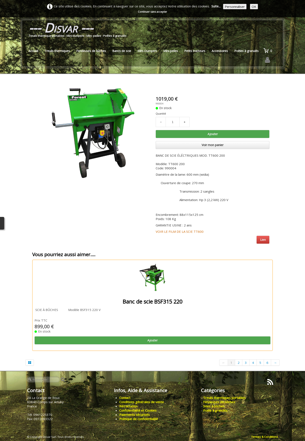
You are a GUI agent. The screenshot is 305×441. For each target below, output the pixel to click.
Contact (124, 398)
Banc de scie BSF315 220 (152, 301)
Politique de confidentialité (138, 419)
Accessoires (220, 51)
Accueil (33, 51)
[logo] (77, 31)
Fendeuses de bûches (91, 51)
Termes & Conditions (264, 437)
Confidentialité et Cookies (138, 410)
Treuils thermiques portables (224, 398)
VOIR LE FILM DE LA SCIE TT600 (180, 231)
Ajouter (213, 134)
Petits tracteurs (194, 51)
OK (254, 6)
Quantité (161, 113)
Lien (263, 240)
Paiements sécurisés (134, 414)
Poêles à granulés (246, 51)
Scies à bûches (213, 406)
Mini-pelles (170, 51)
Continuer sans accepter (152, 12)
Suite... (215, 6)
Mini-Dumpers (147, 51)
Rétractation (128, 406)
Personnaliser (235, 6)
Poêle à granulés (215, 410)
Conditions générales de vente (141, 402)
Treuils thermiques (57, 51)
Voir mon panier (212, 145)
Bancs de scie (121, 51)
